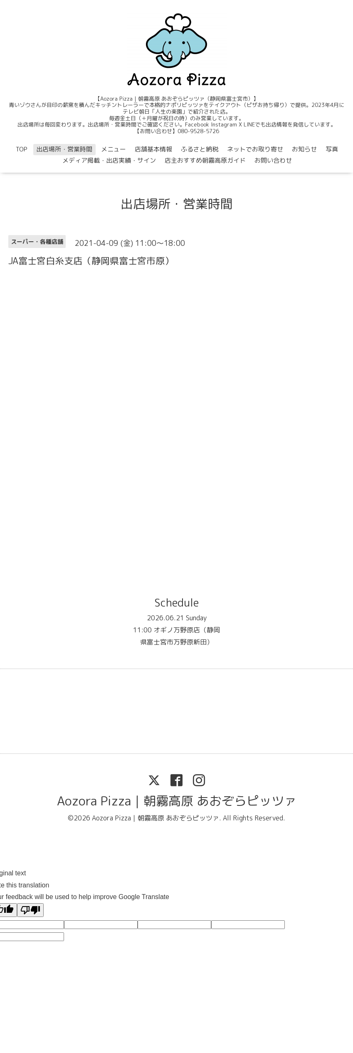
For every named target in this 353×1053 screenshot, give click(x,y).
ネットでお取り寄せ (255, 149)
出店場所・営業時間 (64, 149)
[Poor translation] (30, 910)
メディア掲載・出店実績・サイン (109, 160)
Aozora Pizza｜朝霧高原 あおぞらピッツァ (176, 801)
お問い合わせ (273, 160)
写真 (332, 149)
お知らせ (304, 149)
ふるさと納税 (199, 149)
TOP (21, 149)
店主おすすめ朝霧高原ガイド (205, 160)
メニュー (113, 149)
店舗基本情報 (153, 149)
